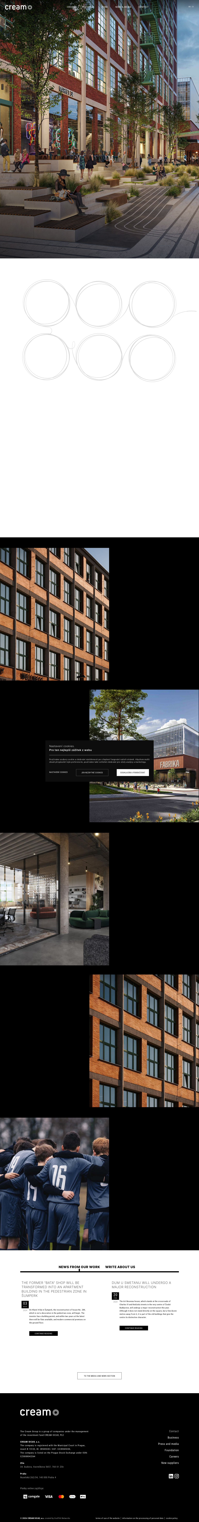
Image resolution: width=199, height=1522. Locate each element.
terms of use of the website (108, 1518)
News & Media (123, 7)
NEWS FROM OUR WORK (79, 1267)
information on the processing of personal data (142, 1518)
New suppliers (170, 1463)
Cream (71, 7)
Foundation (172, 1450)
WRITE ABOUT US (120, 1267)
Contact (144, 7)
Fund (105, 7)
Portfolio (88, 7)
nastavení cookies (58, 772)
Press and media (168, 1444)
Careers (174, 1456)
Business (173, 1437)
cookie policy (172, 1518)
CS (193, 7)
